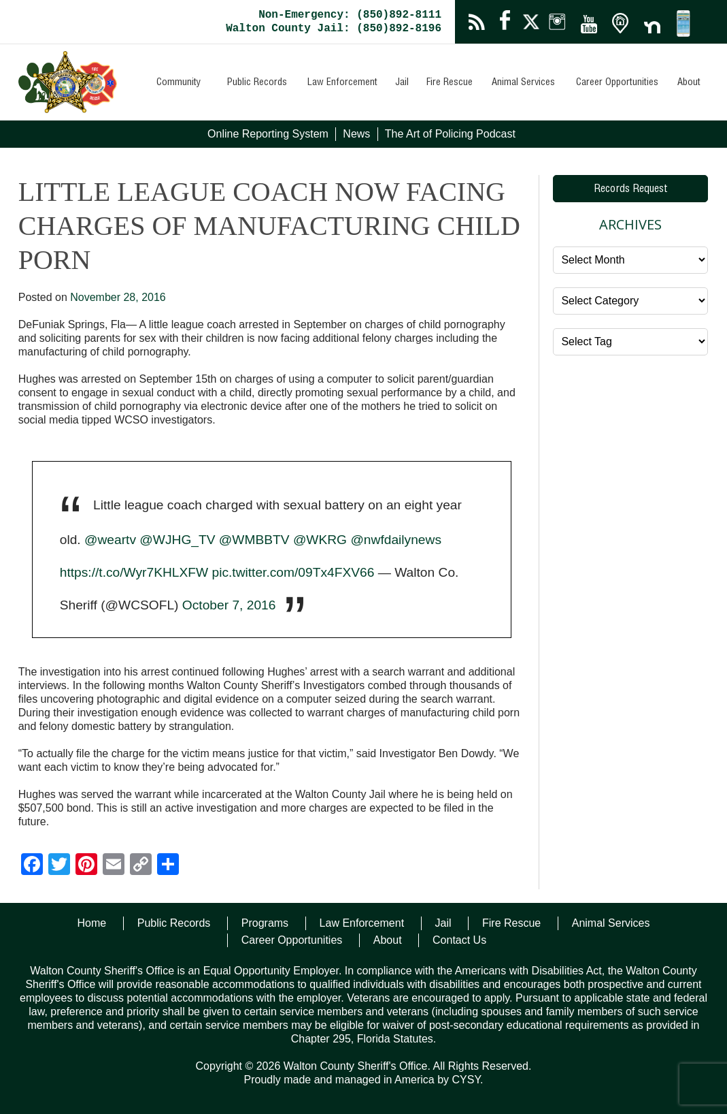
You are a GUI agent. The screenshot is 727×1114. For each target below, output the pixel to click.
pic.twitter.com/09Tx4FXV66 (293, 572)
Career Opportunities (617, 83)
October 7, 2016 (229, 605)
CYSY (466, 1079)
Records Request (631, 190)
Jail (402, 83)
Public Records (257, 83)
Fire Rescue (449, 83)
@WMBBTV (254, 539)
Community (178, 83)
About (688, 83)
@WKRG (320, 539)
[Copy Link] (140, 865)
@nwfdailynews (395, 539)
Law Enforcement (342, 83)
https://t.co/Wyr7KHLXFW (134, 572)
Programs (264, 923)
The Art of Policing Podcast (450, 134)
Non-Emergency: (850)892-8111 (349, 15)
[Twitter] (59, 865)
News (356, 134)
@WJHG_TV (177, 539)
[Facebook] (32, 865)
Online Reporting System (267, 134)
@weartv (110, 539)
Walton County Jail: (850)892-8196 (333, 28)
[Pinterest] (86, 865)
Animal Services (523, 83)
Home (92, 923)
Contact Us (459, 940)
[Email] (113, 865)
